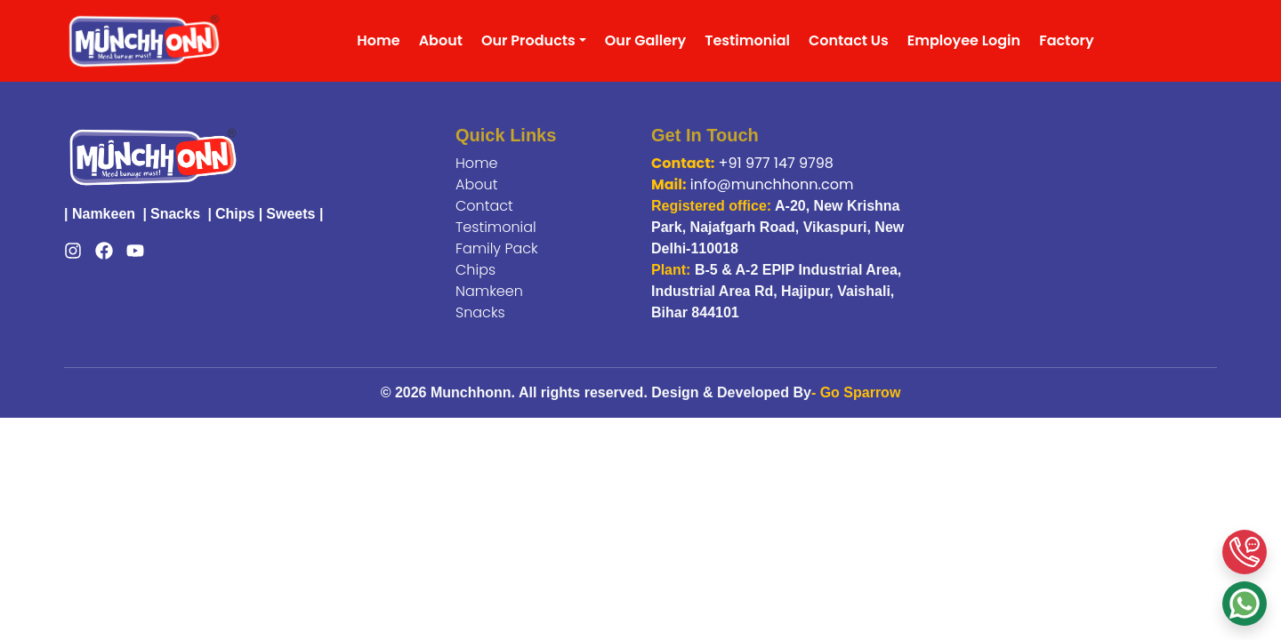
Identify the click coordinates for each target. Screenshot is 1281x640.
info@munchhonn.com (772, 184)
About (441, 40)
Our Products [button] (528, 40)
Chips (234, 213)
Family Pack (496, 248)
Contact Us (849, 40)
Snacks (175, 213)
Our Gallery (645, 40)
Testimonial (747, 40)
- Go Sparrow (855, 392)
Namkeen (103, 213)
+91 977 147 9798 (776, 163)
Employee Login (963, 40)
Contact (484, 206)
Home (378, 40)
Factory (1066, 40)
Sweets (290, 213)
